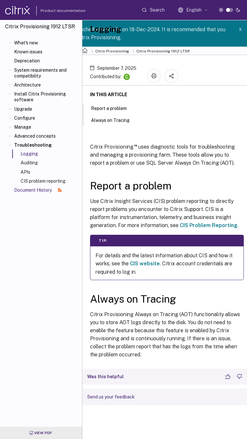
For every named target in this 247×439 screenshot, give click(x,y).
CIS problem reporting (43, 181)
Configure (24, 118)
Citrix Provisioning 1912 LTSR (163, 51)
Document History (38, 190)
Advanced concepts (35, 136)
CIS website (145, 264)
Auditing (29, 162)
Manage (22, 127)
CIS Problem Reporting (208, 225)
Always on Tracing (114, 119)
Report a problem (112, 108)
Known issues (28, 51)
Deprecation (27, 60)
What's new (26, 42)
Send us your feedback (111, 396)
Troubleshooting (33, 145)
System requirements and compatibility (40, 73)
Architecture (27, 84)
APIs (25, 172)
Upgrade (23, 109)
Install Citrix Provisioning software (40, 96)
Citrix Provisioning (112, 51)
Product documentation (55, 10)
